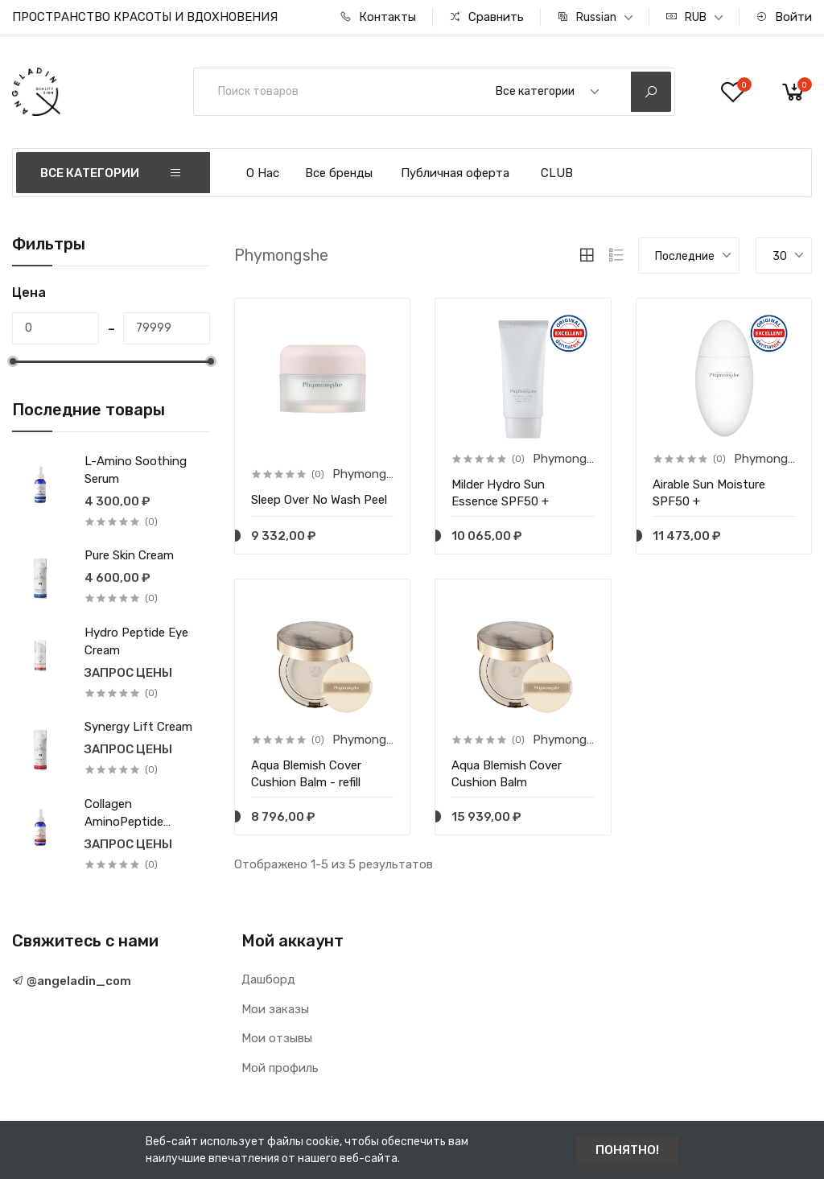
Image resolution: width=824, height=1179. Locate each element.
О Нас (262, 173)
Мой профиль (280, 1068)
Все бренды (339, 173)
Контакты (378, 17)
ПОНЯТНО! (627, 1150)
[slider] (12, 361)
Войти (784, 17)
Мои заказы (275, 1009)
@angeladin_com (71, 981)
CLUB (557, 173)
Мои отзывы (276, 1038)
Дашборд (268, 979)
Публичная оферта (455, 173)
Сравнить (486, 17)
